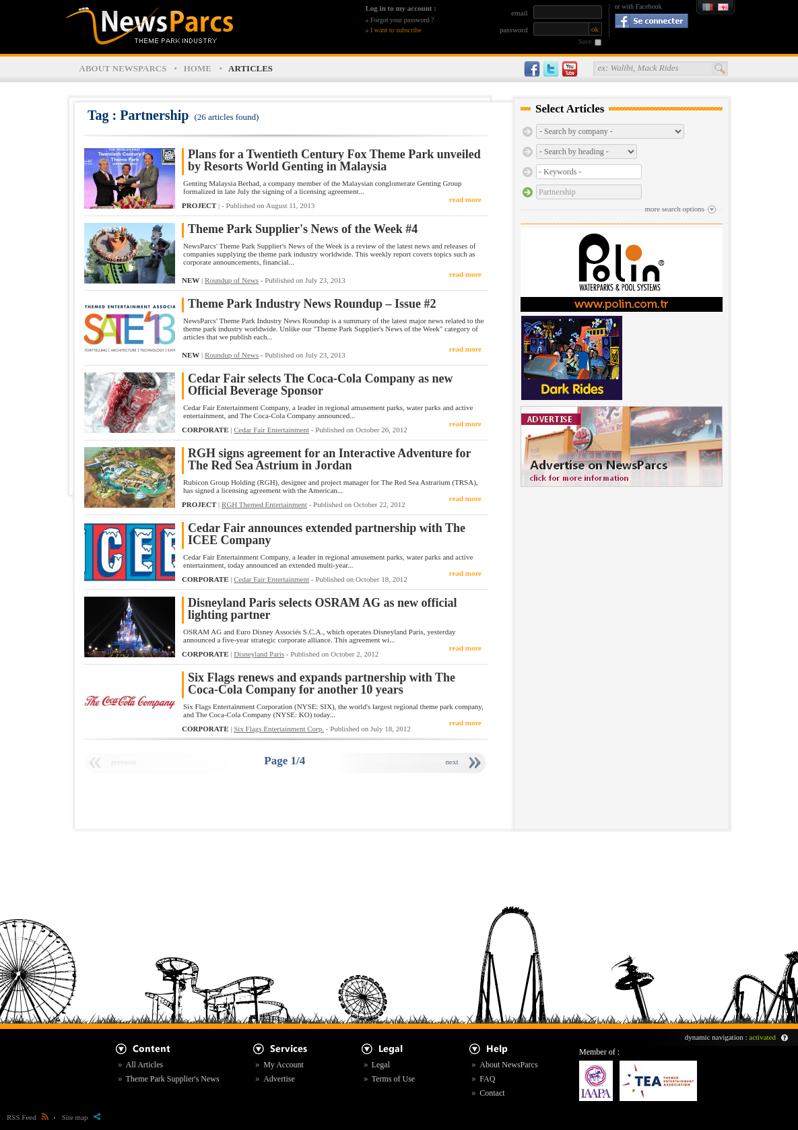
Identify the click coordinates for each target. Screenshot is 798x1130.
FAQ (487, 1079)
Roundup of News (232, 280)
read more (465, 199)
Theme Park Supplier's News (173, 1079)
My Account (283, 1064)
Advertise (279, 1079)
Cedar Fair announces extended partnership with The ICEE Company (326, 534)
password (514, 30)
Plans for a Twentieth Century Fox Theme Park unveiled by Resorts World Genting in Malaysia (334, 160)
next (452, 762)
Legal (381, 1064)
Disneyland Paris (259, 654)
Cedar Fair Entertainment (271, 430)
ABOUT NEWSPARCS (123, 68)
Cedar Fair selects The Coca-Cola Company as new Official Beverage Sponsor (320, 384)
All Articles (145, 1064)
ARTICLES (250, 68)
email (519, 13)
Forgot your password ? (402, 20)
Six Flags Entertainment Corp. (279, 729)
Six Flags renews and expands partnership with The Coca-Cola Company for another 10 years (321, 683)
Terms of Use (393, 1079)
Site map (81, 1117)
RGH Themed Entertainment (264, 504)
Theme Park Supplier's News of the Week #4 (303, 229)
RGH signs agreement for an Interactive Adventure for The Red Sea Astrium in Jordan (329, 459)
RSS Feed (27, 1117)
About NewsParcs (508, 1064)
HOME (197, 68)
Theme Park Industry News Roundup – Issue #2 (312, 304)
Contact (491, 1093)
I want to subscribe (396, 30)
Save (584, 41)
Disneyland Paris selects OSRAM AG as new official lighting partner (322, 609)
